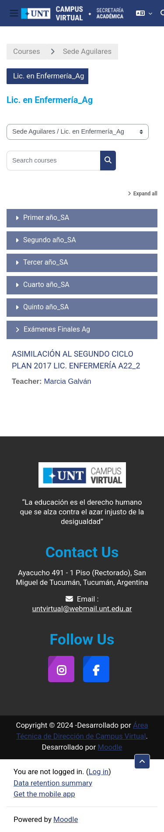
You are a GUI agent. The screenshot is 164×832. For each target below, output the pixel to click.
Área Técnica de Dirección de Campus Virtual (82, 730)
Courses (26, 51)
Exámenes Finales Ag (57, 329)
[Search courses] (54, 160)
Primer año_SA (46, 217)
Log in (98, 771)
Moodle (110, 747)
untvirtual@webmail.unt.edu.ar (82, 608)
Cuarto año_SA (46, 284)
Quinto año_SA (46, 307)
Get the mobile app (44, 794)
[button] (144, 13)
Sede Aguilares (87, 51)
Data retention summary (53, 783)
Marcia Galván (67, 381)
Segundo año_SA (49, 240)
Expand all (145, 194)
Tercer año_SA (45, 262)
